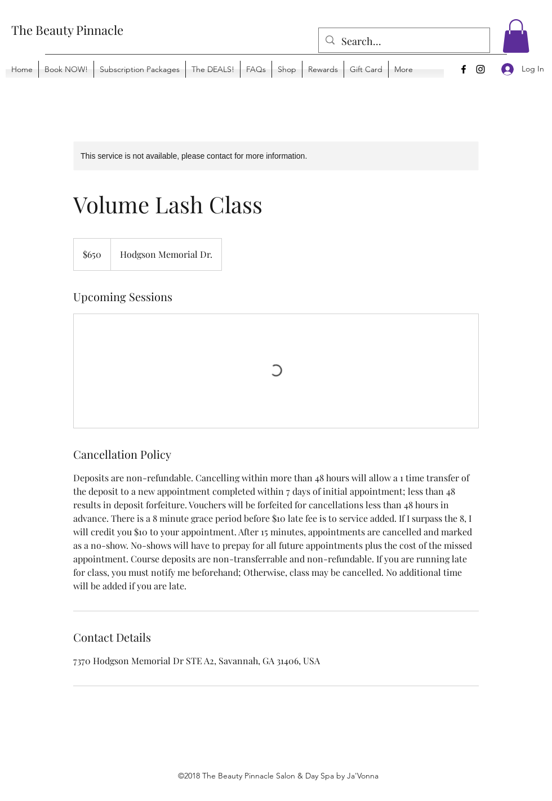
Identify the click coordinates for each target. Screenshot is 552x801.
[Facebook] (463, 69)
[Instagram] (480, 69)
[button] (516, 36)
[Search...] (403, 41)
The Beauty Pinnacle (67, 29)
